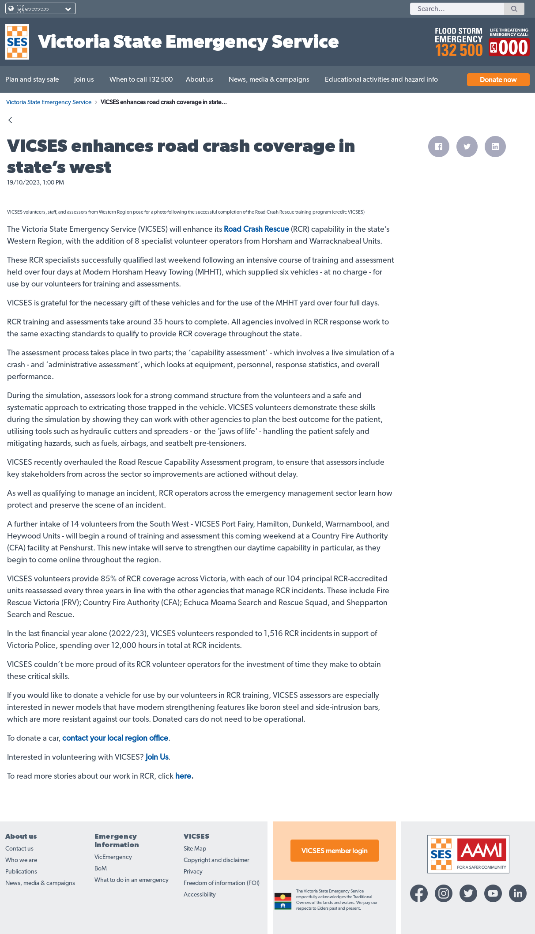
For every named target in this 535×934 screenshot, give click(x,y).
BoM (100, 869)
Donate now (498, 79)
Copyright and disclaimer (216, 860)
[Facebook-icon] (419, 893)
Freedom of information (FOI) (222, 883)
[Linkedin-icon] (518, 893)
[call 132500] (457, 38)
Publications (21, 872)
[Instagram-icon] (443, 893)
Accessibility (200, 895)
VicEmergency (113, 857)
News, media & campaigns (40, 883)
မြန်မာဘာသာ (32, 9)
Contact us (19, 849)
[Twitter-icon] (468, 893)
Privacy (193, 872)
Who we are (21, 860)
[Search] (457, 9)
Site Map (195, 849)
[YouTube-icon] (493, 893)
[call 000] (507, 38)
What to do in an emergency (131, 880)
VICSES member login (334, 851)
